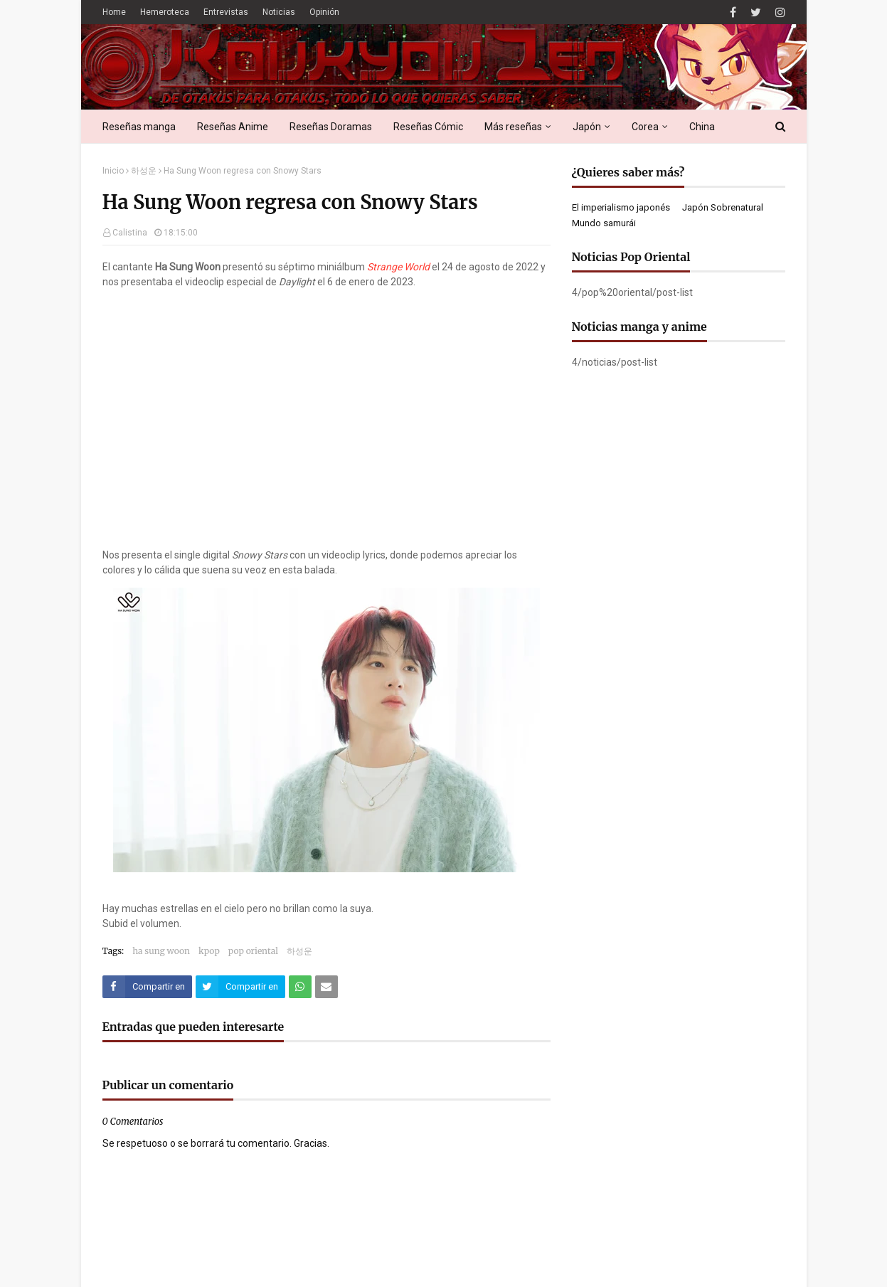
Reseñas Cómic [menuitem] (428, 126)
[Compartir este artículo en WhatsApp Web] (300, 986)
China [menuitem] (702, 126)
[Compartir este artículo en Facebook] (147, 986)
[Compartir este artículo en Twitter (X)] (240, 986)
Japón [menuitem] (587, 126)
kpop (209, 951)
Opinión (324, 12)
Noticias (278, 12)
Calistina (129, 233)
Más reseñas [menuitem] (513, 126)
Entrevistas (225, 12)
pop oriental (253, 951)
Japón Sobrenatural (722, 207)
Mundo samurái (604, 223)
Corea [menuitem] (645, 126)
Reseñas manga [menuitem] (139, 126)
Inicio (113, 171)
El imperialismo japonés (621, 207)
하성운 (143, 171)
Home (114, 12)
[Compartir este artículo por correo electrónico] (326, 986)
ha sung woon (161, 951)
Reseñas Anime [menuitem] (232, 126)
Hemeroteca (164, 12)
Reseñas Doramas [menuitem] (331, 126)
